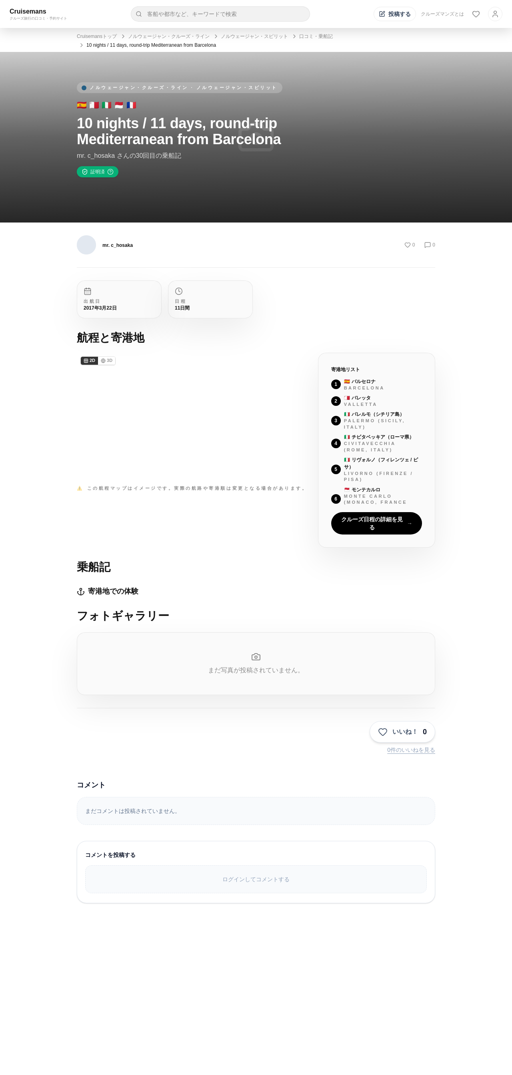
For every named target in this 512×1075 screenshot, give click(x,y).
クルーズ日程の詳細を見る (376, 523)
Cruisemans (28, 11)
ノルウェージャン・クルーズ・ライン (169, 36)
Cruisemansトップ (97, 36)
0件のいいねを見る (411, 750)
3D (106, 360)
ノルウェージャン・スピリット (254, 36)
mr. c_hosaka (117, 245)
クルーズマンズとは (442, 14)
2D (89, 360)
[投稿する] (395, 14)
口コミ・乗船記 (316, 36)
